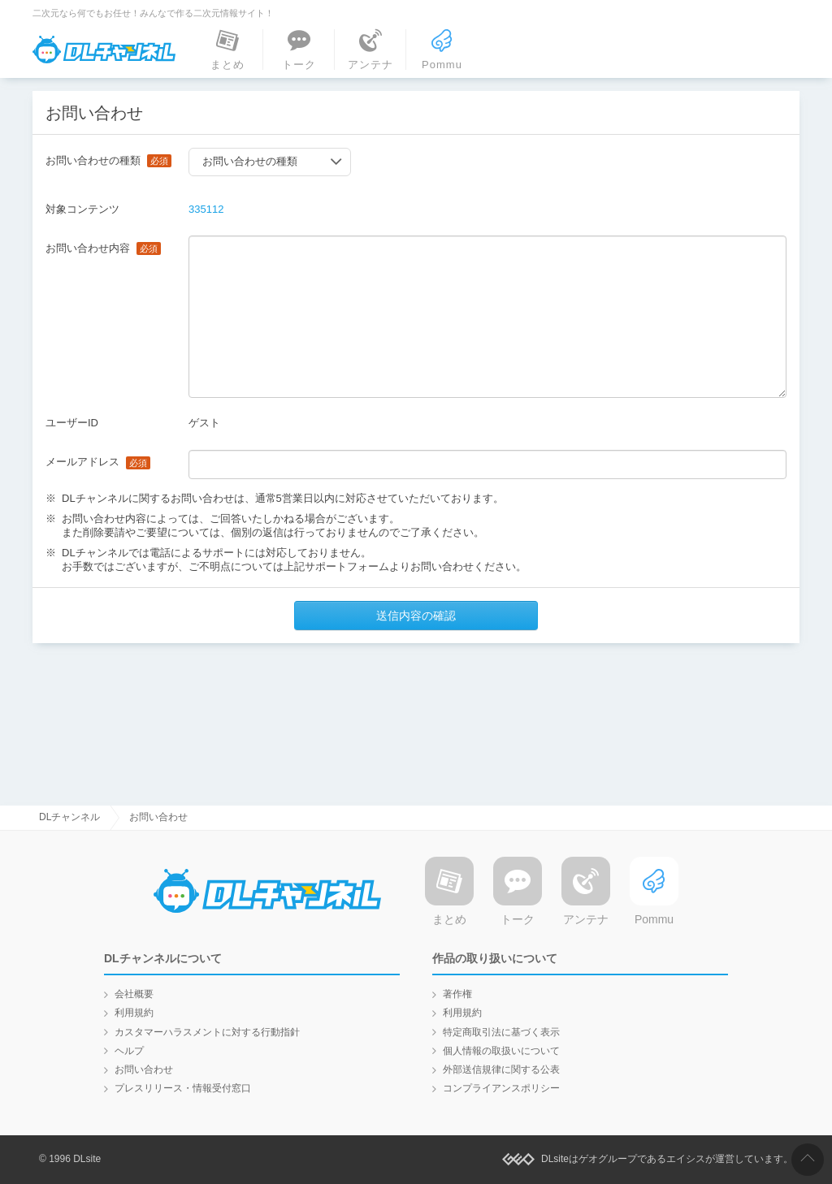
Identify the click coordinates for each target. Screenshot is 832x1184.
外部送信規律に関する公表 (501, 1069)
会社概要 (134, 994)
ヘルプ (129, 1051)
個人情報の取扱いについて (501, 1051)
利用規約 (134, 1012)
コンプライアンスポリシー (501, 1088)
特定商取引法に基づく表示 (501, 1032)
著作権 (457, 994)
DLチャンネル (104, 49)
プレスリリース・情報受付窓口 (183, 1088)
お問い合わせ (144, 1069)
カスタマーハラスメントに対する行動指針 (207, 1032)
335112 (205, 209)
